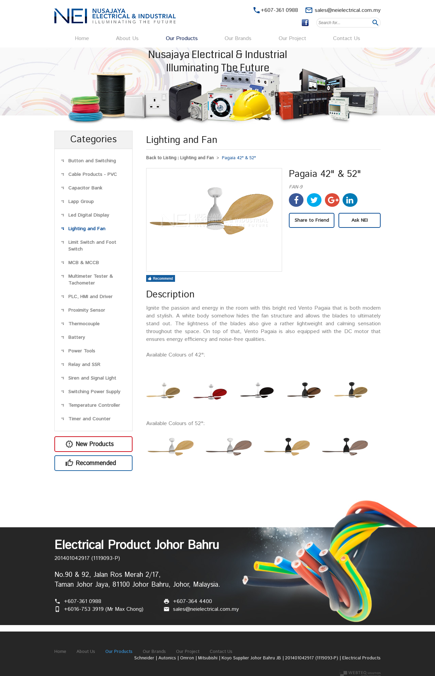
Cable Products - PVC (92, 174)
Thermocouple (84, 324)
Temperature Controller (94, 405)
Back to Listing (161, 158)
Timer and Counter (89, 419)
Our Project (292, 38)
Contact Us (346, 38)
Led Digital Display (88, 215)
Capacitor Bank (85, 188)
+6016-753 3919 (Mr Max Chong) (103, 609)
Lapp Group (81, 201)
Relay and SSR (84, 364)
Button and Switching (92, 161)
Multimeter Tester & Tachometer (90, 280)
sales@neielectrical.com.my (348, 10)
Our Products (182, 38)
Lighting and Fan (86, 228)
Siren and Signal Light (92, 378)
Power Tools (81, 351)
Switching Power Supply (94, 391)
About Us (127, 38)
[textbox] (343, 23)
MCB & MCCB (83, 262)
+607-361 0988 (82, 601)
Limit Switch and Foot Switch (92, 246)
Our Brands (238, 38)
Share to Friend (312, 220)
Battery (76, 337)
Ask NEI (359, 220)
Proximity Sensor (86, 310)
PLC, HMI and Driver (90, 296)
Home (82, 38)
